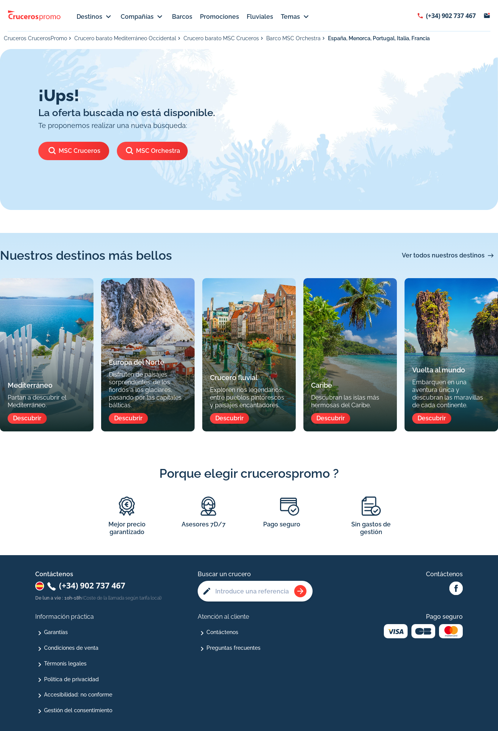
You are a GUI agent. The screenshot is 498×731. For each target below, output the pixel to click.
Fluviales (260, 16)
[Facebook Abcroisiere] (456, 589)
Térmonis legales (65, 664)
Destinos (95, 16)
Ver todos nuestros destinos (443, 255)
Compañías (142, 16)
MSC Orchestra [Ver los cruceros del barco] (152, 151)
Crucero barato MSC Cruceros (221, 38)
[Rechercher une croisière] (300, 591)
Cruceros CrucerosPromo (35, 38)
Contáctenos (222, 632)
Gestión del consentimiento (78, 710)
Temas (296, 16)
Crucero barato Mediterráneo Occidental (125, 38)
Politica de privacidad (71, 679)
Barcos (182, 16)
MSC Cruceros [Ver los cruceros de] (74, 151)
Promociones (219, 16)
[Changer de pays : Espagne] (39, 586)
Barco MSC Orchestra (293, 38)
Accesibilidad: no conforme (78, 695)
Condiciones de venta (71, 648)
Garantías (56, 632)
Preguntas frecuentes (233, 648)
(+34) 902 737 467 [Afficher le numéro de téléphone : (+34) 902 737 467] (451, 15)
